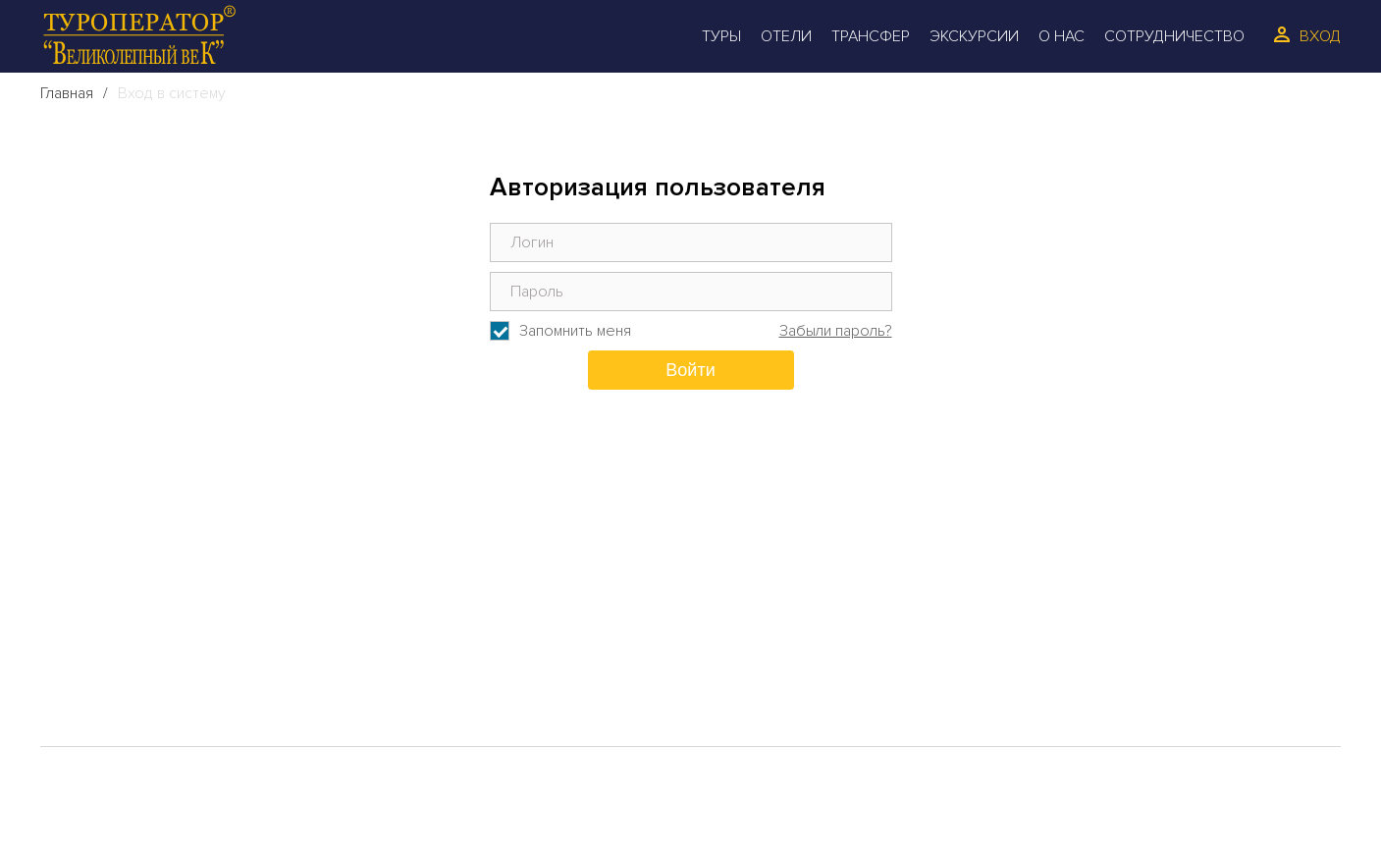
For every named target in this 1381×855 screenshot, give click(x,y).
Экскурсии (974, 36)
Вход (1320, 36)
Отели (786, 36)
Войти (690, 370)
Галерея (108, 696)
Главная (66, 93)
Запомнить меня (575, 331)
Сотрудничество (1174, 36)
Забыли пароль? (835, 331)
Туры (721, 36)
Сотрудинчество (493, 664)
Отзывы (448, 633)
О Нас (1061, 36)
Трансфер (870, 36)
